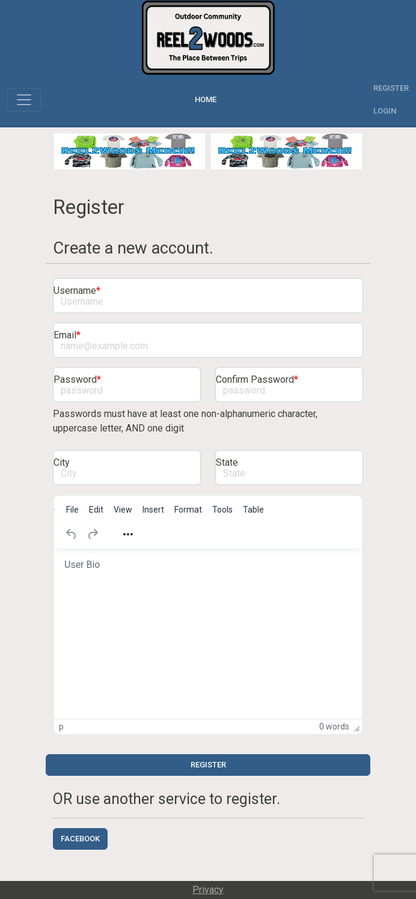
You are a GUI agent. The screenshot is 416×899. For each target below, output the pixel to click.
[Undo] (71, 534)
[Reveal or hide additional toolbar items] (128, 534)
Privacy (208, 889)
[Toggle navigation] (24, 100)
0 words (334, 726)
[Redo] (92, 534)
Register (391, 88)
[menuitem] (72, 509)
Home (207, 99)
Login (384, 110)
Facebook (80, 838)
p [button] (61, 726)
